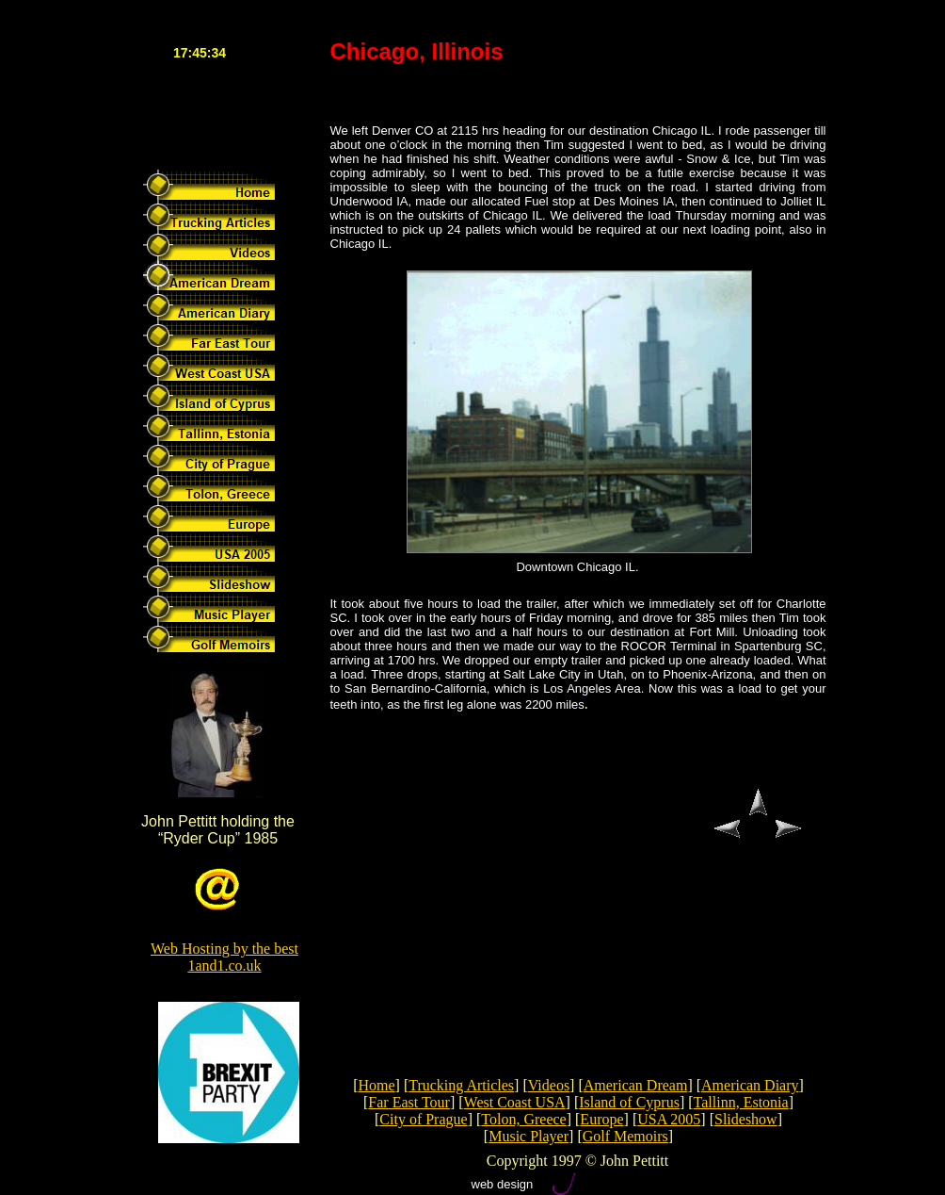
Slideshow (745, 1119)
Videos (548, 1085)
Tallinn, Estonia (741, 1102)
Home (376, 1085)
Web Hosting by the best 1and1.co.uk (224, 957)
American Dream (636, 1085)
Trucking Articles (461, 1085)
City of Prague (423, 1119)
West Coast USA (515, 1102)
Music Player (529, 1136)
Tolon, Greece (523, 1119)
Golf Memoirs (625, 1136)
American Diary (750, 1085)
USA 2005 (668, 1119)
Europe (601, 1119)
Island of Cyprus (629, 1102)
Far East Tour (409, 1102)
